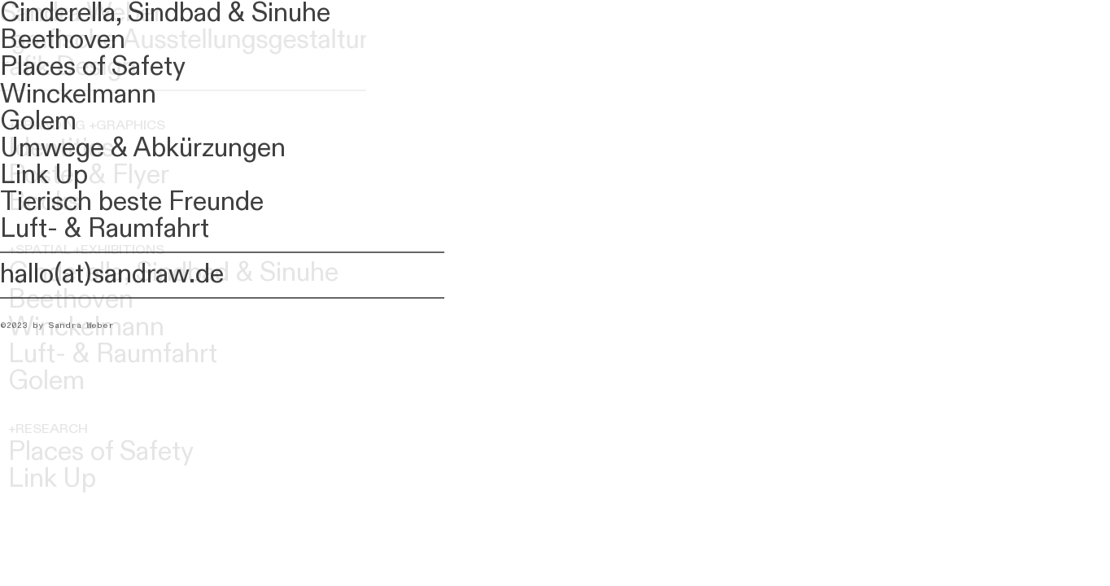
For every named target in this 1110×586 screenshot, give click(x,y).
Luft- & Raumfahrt (112, 354)
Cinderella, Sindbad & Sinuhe (173, 273)
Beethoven (70, 299)
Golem (46, 381)
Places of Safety (101, 452)
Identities (61, 148)
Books (44, 202)
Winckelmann (86, 327)
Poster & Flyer (88, 175)
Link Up (52, 479)
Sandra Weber (81, 13)
